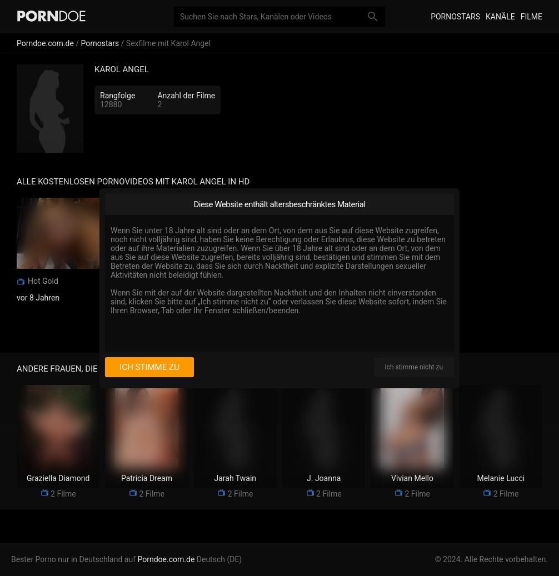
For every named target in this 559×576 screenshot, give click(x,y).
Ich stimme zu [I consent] (149, 367)
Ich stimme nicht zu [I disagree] (414, 367)
